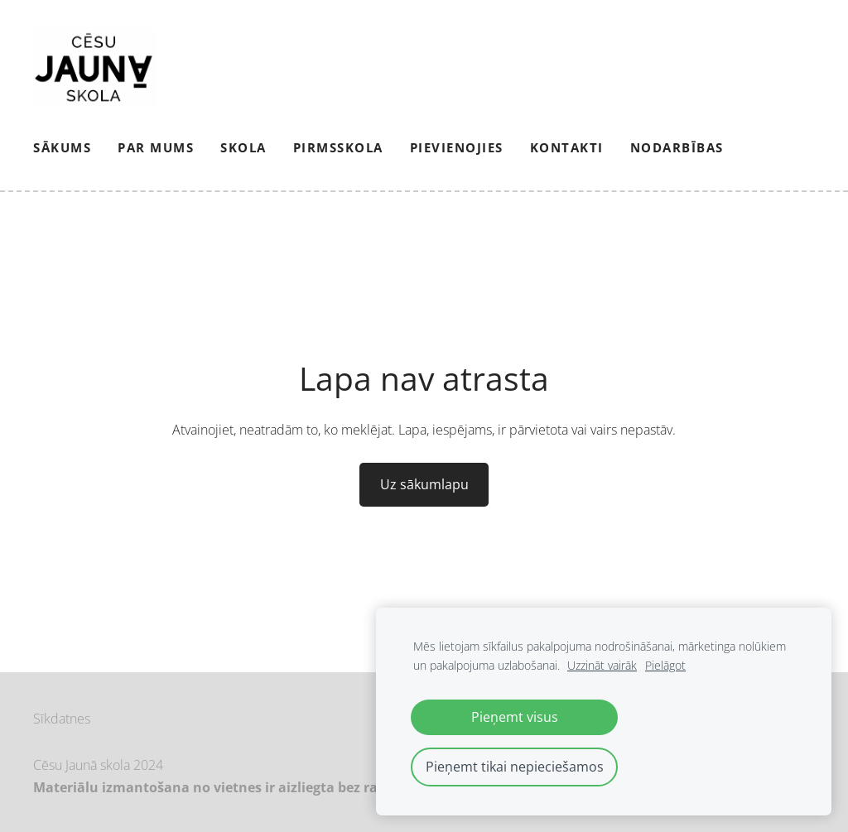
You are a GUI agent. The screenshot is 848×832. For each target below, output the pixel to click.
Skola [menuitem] (243, 147)
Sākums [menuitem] (62, 147)
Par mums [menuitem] (156, 147)
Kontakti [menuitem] (567, 147)
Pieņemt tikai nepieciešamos (515, 766)
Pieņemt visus (514, 717)
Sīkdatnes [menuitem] (61, 718)
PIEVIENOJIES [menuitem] (457, 147)
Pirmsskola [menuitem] (338, 147)
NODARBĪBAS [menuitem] (677, 147)
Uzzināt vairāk (602, 665)
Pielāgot (665, 665)
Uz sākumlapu (424, 484)
